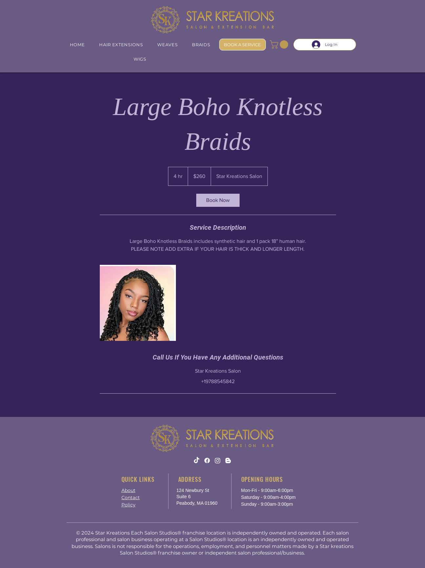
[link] (218, 200)
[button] (280, 44)
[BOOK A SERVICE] (242, 44)
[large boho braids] (138, 303)
